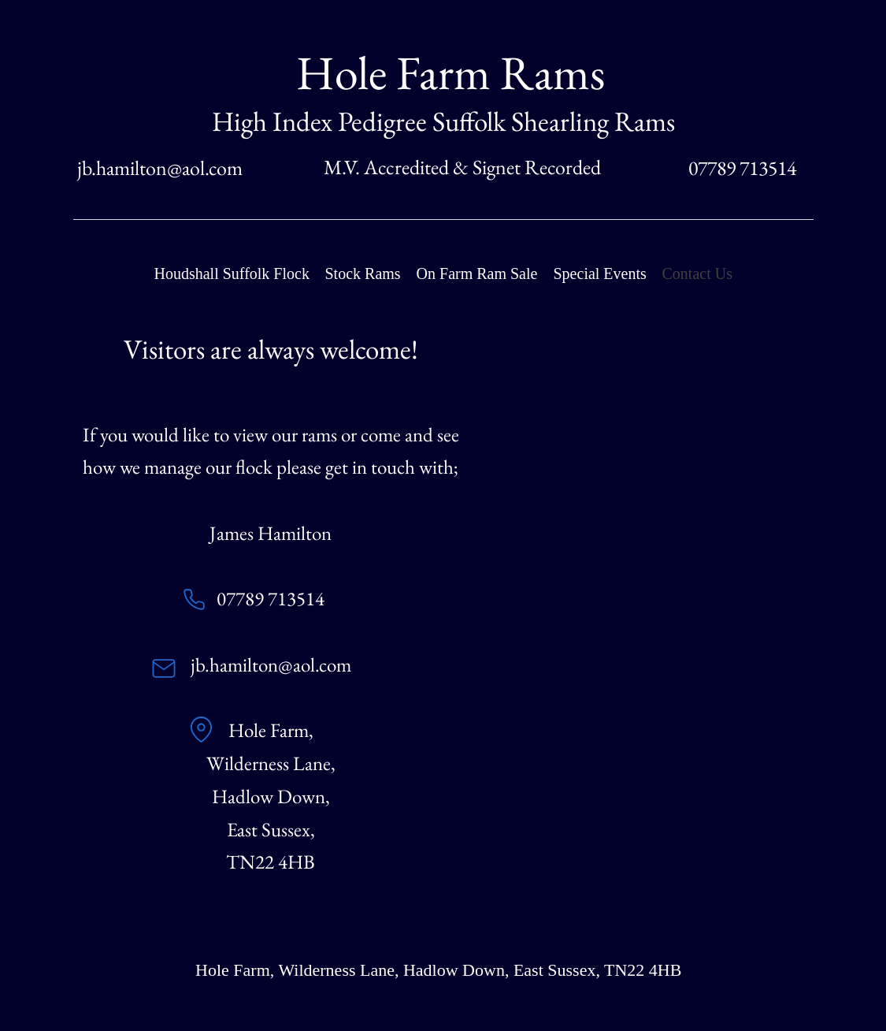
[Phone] (194, 600)
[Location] (201, 730)
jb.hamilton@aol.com (160, 167)
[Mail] (164, 668)
